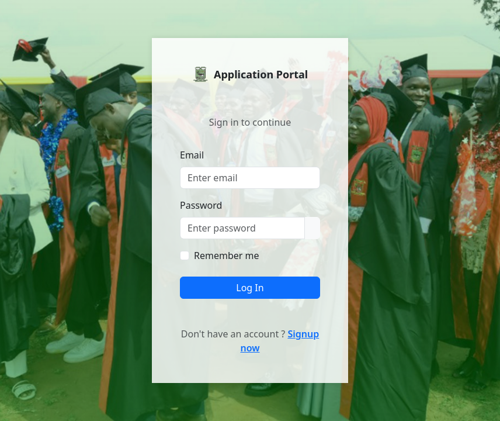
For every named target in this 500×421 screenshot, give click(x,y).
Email (192, 155)
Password (201, 205)
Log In (249, 287)
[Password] (242, 228)
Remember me (226, 255)
